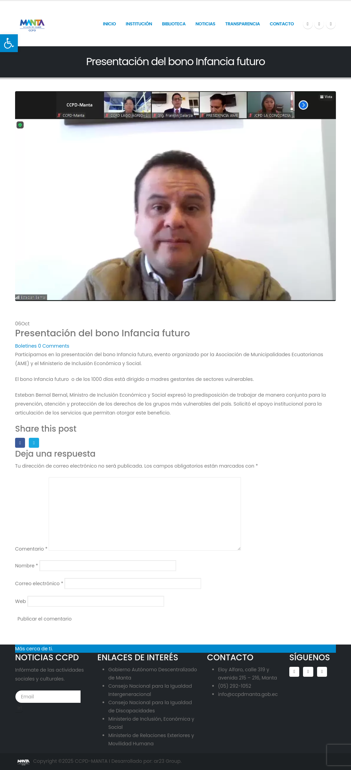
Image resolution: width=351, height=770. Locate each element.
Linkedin (322, 672)
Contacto (282, 24)
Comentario (31, 548)
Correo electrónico (39, 583)
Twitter (34, 443)
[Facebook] (308, 24)
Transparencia (242, 24)
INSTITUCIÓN (139, 24)
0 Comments (53, 345)
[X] (319, 24)
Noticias (205, 24)
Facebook (20, 443)
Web (20, 601)
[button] (9, 43)
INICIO (109, 24)
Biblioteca (173, 24)
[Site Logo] (32, 24)
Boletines (26, 345)
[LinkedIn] (331, 24)
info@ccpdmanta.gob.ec (248, 694)
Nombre (26, 565)
